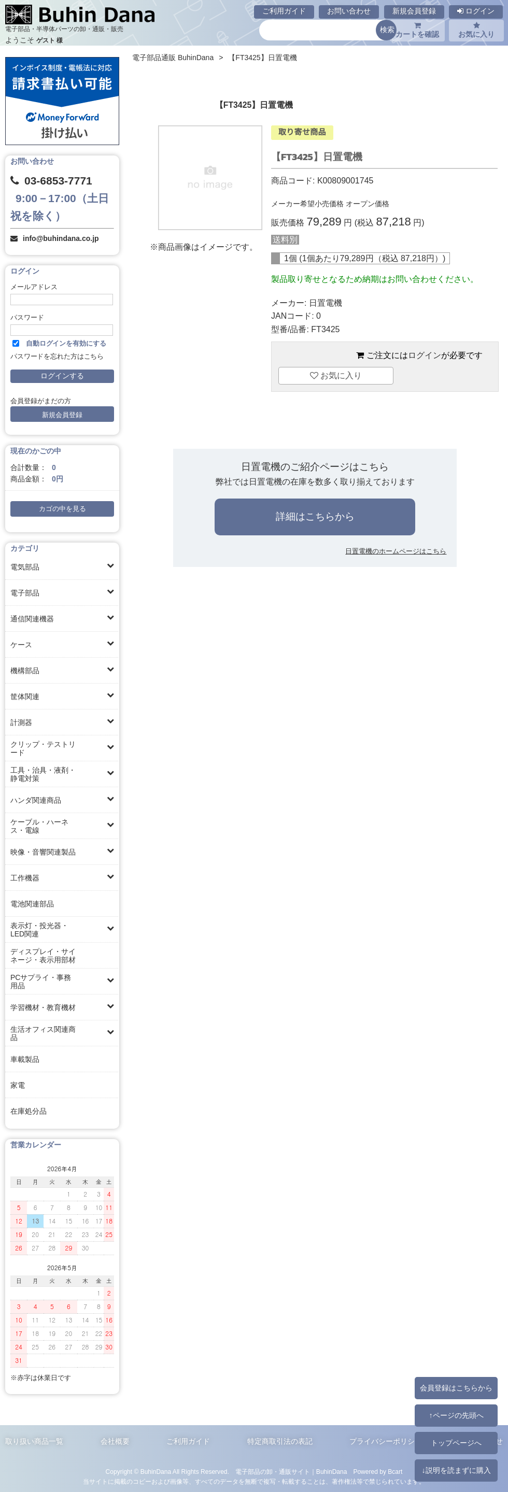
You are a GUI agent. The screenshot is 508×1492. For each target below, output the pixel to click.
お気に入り (476, 30)
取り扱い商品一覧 (34, 1441)
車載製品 (24, 1059)
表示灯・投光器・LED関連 (39, 929)
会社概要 (115, 1441)
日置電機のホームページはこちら (395, 551)
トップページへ (456, 1443)
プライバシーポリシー (385, 1441)
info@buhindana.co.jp (61, 238)
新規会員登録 (414, 11)
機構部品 (24, 670)
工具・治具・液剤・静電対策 (43, 774)
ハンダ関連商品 (35, 800)
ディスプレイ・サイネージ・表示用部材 (43, 955)
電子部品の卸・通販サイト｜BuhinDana (291, 1471)
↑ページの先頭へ (456, 1415)
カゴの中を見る (62, 509)
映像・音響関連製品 (43, 852)
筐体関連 (24, 696)
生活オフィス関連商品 (43, 1033)
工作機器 (24, 878)
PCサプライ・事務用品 (40, 981)
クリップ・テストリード (43, 748)
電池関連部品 (32, 904)
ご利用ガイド (284, 11)
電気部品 (24, 567)
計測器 (21, 722)
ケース (21, 645)
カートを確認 (417, 30)
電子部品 (24, 593)
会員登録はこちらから (456, 1388)
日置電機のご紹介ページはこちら (315, 466)
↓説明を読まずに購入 (455, 1470)
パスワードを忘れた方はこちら (57, 356)
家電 (17, 1085)
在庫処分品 (28, 1111)
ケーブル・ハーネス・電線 (39, 826)
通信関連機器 (32, 619)
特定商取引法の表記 (280, 1441)
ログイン (476, 11)
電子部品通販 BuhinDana (173, 57)
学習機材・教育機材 (43, 1007)
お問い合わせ (349, 11)
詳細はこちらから (315, 516)
